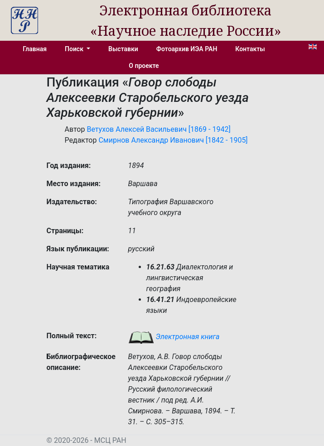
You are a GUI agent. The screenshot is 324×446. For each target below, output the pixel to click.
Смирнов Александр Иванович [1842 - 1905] (172, 140)
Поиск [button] (75, 49)
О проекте (144, 65)
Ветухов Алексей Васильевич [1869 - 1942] (158, 129)
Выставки (123, 49)
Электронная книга (174, 336)
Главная (35, 49)
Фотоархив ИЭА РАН (187, 49)
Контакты (250, 49)
